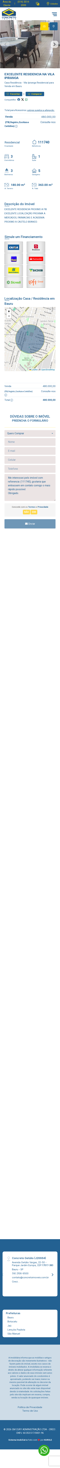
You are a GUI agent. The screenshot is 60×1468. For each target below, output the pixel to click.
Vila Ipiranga (30, 82)
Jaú (9, 1325)
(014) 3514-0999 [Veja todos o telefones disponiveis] (24, 3)
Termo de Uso (30, 1410)
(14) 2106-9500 (20, 1273)
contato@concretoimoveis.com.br (30, 1277)
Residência (15, 82)
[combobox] (30, 433)
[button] (37, 3)
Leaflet (33, 370)
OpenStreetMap (48, 370)
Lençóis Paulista (16, 1329)
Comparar (35, 94)
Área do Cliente (7, 3)
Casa (7, 82)
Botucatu (12, 1321)
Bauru (11, 1317)
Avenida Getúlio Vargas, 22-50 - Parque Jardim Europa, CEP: (32, 1263)
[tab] (44, 26)
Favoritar (13, 94)
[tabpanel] (30, 44)
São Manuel (14, 1333)
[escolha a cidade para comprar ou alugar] (52, 4)
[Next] (52, 1274)
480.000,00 (48, 116)
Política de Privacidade (30, 1407)
